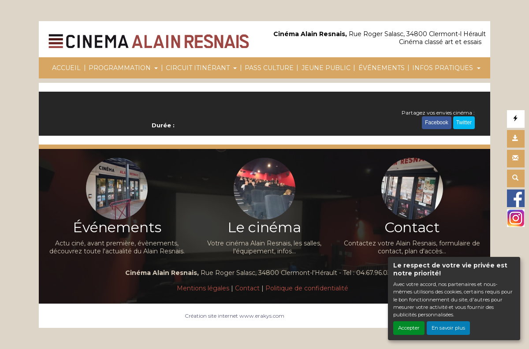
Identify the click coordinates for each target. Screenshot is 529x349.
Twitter (464, 122)
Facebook (436, 122)
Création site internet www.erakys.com (234, 315)
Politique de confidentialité (306, 288)
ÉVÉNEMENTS (381, 68)
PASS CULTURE (269, 68)
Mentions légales (203, 288)
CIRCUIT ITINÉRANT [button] (198, 68)
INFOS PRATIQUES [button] (443, 68)
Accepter (409, 328)
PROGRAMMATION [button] (121, 68)
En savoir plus (448, 328)
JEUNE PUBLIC (326, 68)
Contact (247, 288)
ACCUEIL (66, 68)
